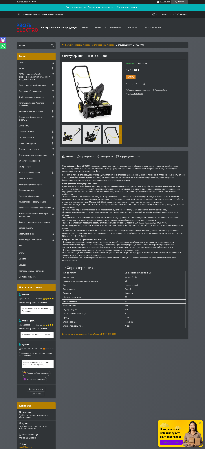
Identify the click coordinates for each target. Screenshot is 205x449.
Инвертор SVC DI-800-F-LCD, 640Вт (36, 335)
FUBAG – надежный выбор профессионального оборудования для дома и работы (34, 77)
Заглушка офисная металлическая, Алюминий (36, 310)
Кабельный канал (26, 234)
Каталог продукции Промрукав (32, 85)
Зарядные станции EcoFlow (31, 111)
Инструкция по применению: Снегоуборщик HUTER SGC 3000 (89, 334)
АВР (20, 245)
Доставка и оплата (152, 27)
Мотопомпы (24, 126)
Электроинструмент (28, 143)
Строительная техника (29, 149)
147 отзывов (165, 2)
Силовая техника (26, 137)
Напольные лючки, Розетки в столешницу (31, 104)
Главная (84, 27)
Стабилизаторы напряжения (31, 97)
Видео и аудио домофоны (30, 240)
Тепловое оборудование (30, 196)
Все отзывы (37, 394)
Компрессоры (25, 167)
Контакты (132, 27)
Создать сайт (22, 2)
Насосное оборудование (29, 172)
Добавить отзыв (36, 389)
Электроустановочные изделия (33, 155)
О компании (115, 27)
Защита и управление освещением (34, 222)
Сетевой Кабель (26, 228)
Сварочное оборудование (30, 91)
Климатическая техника (29, 161)
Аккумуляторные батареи (30, 184)
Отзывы (22, 265)
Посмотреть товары (127, 7)
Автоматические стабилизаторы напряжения (33, 215)
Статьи (22, 253)
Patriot (21, 68)
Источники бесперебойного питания (35, 208)
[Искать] (52, 45)
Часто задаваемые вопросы (31, 271)
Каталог (98, 27)
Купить (131, 77)
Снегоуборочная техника (103, 45)
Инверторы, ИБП (26, 178)
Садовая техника (82, 45)
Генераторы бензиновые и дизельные (30, 118)
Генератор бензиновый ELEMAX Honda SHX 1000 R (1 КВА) (36, 363)
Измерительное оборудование (32, 202)
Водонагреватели (26, 190)
